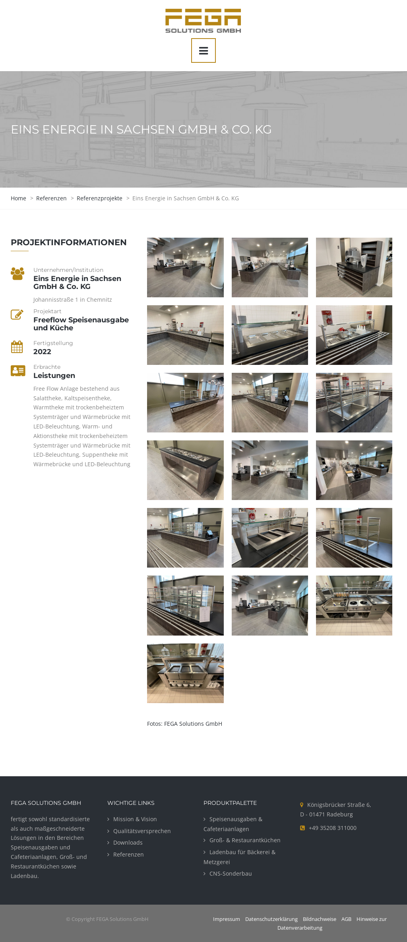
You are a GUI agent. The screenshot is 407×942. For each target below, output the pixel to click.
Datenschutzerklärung (271, 919)
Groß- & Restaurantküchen (245, 840)
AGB (346, 919)
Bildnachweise (319, 919)
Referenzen (128, 854)
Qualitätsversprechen (142, 831)
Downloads (128, 842)
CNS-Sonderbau (230, 873)
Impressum (226, 919)
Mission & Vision (135, 819)
